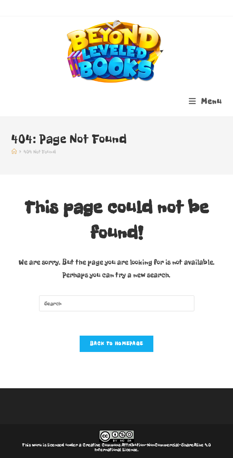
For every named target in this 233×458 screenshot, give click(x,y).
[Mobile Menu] (205, 101)
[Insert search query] (116, 303)
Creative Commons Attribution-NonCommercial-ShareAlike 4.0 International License (146, 447)
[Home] (14, 152)
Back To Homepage (116, 343)
